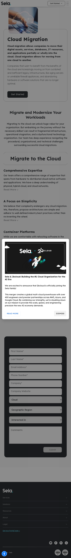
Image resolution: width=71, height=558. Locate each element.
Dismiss (60, 313)
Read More (13, 313)
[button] (4, 553)
